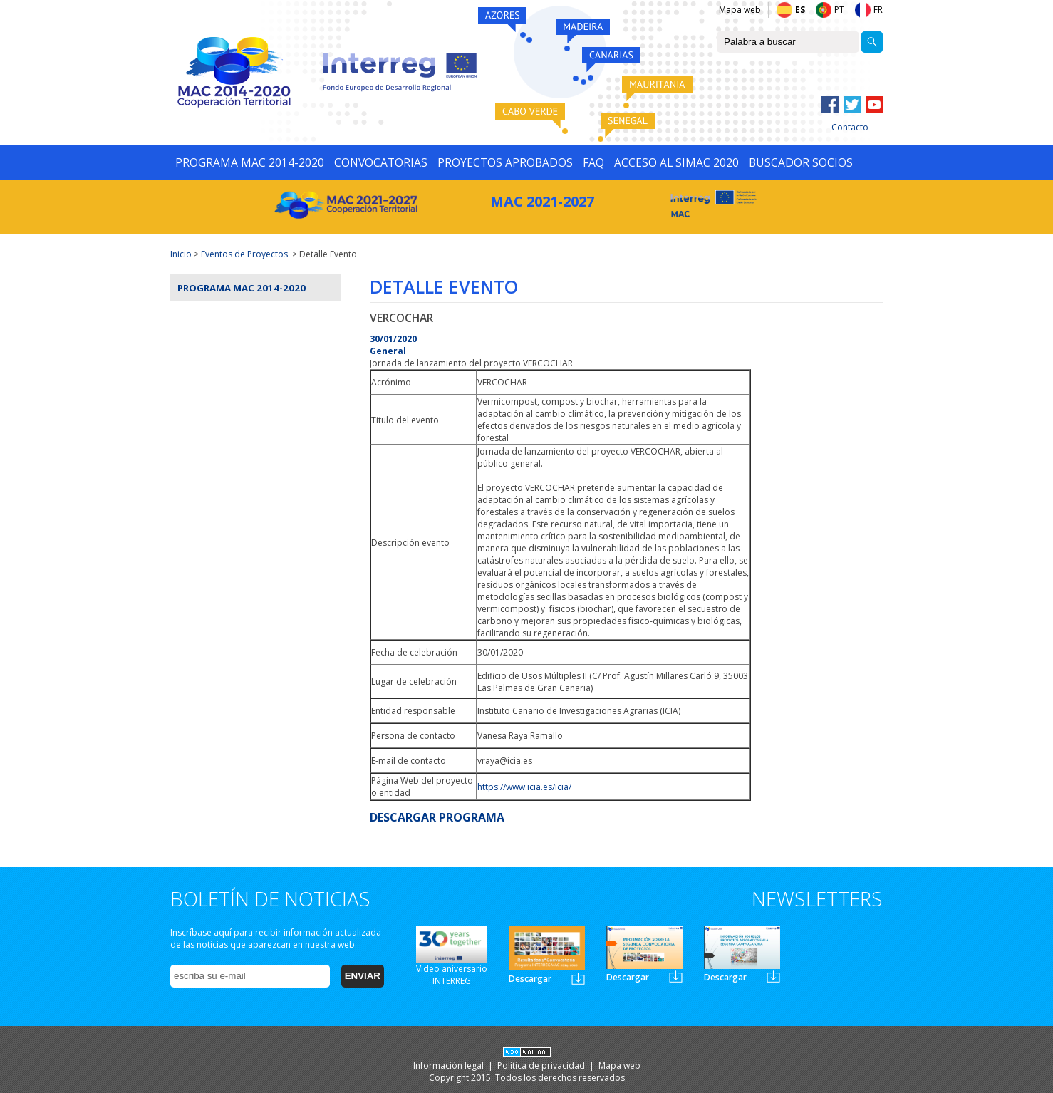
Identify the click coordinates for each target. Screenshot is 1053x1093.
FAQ (593, 162)
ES (800, 10)
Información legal (449, 1066)
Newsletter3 (773, 976)
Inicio (181, 254)
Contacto (849, 127)
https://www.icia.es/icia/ (524, 787)
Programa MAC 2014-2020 (241, 287)
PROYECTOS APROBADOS (505, 162)
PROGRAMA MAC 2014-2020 (249, 162)
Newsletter (578, 979)
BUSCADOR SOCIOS (801, 162)
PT (839, 10)
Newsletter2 (676, 976)
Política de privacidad (542, 1066)
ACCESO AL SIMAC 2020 (676, 162)
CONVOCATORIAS (380, 162)
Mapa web (740, 10)
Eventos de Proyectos (244, 254)
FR (878, 10)
